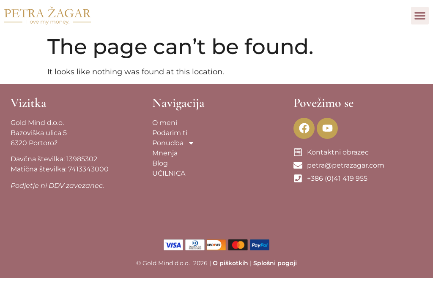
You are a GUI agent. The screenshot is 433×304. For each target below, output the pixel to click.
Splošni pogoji (275, 263)
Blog (160, 163)
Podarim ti (169, 133)
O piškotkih (230, 263)
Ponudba (173, 143)
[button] (420, 15)
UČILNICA (168, 173)
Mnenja (165, 153)
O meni (164, 123)
